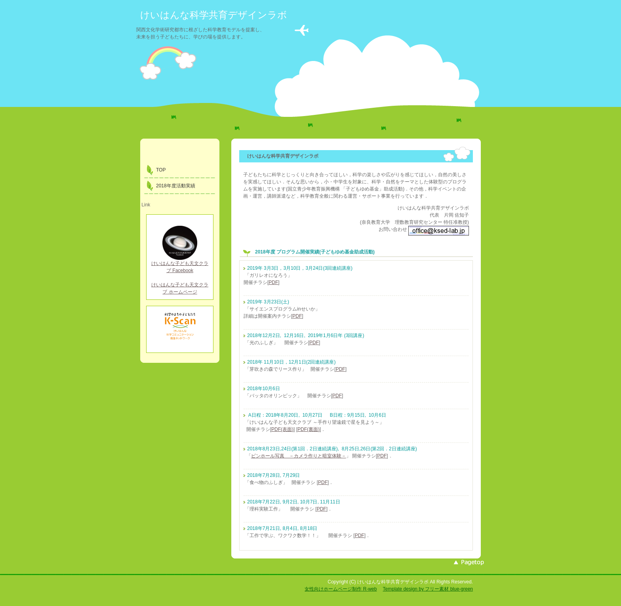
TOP (161, 170)
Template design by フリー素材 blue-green (428, 589)
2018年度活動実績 (175, 186)
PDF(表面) (282, 429)
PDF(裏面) (308, 429)
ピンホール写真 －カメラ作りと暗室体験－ (298, 456)
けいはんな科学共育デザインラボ (213, 15)
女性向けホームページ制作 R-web (341, 589)
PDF (273, 282)
